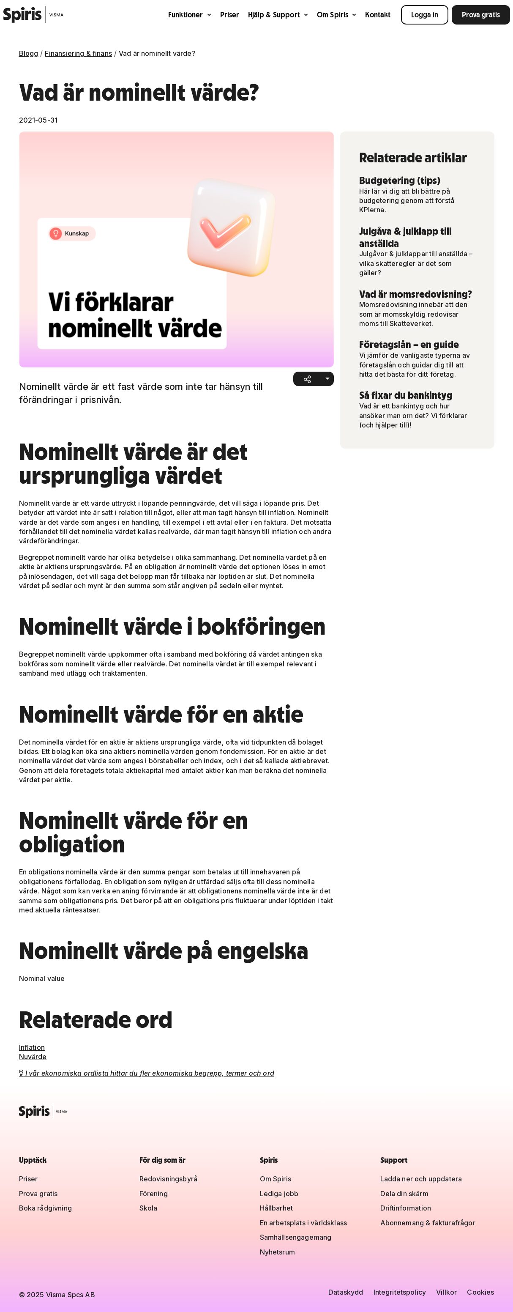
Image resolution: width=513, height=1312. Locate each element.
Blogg (28, 53)
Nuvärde (33, 1056)
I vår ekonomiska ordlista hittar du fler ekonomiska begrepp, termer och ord (146, 1073)
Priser (230, 14)
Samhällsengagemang (296, 1237)
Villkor (446, 1292)
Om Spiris (337, 14)
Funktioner (190, 14)
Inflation (32, 1047)
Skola (148, 1208)
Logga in (424, 14)
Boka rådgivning (45, 1208)
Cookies (480, 1292)
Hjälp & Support (278, 14)
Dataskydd (345, 1292)
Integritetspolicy (400, 1292)
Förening (153, 1193)
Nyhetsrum (277, 1252)
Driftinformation (405, 1208)
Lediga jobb (279, 1193)
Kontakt (377, 14)
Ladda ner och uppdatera (421, 1179)
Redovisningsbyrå (168, 1179)
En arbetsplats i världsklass (303, 1223)
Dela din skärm (404, 1193)
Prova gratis (481, 14)
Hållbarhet (276, 1208)
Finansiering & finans (78, 53)
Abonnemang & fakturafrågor (427, 1223)
